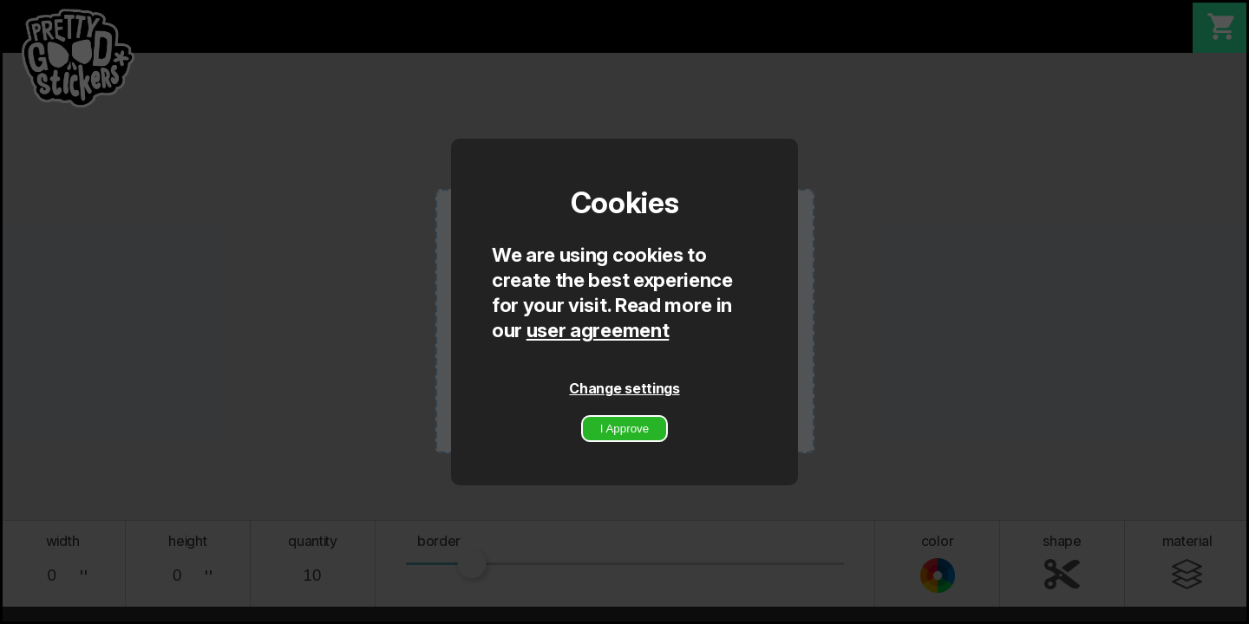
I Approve (624, 428)
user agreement (598, 329)
